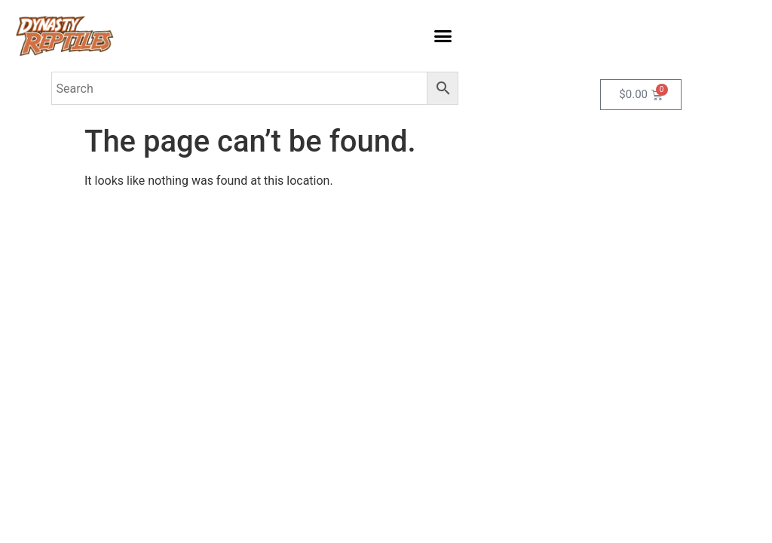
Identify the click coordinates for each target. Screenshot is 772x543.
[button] (443, 36)
